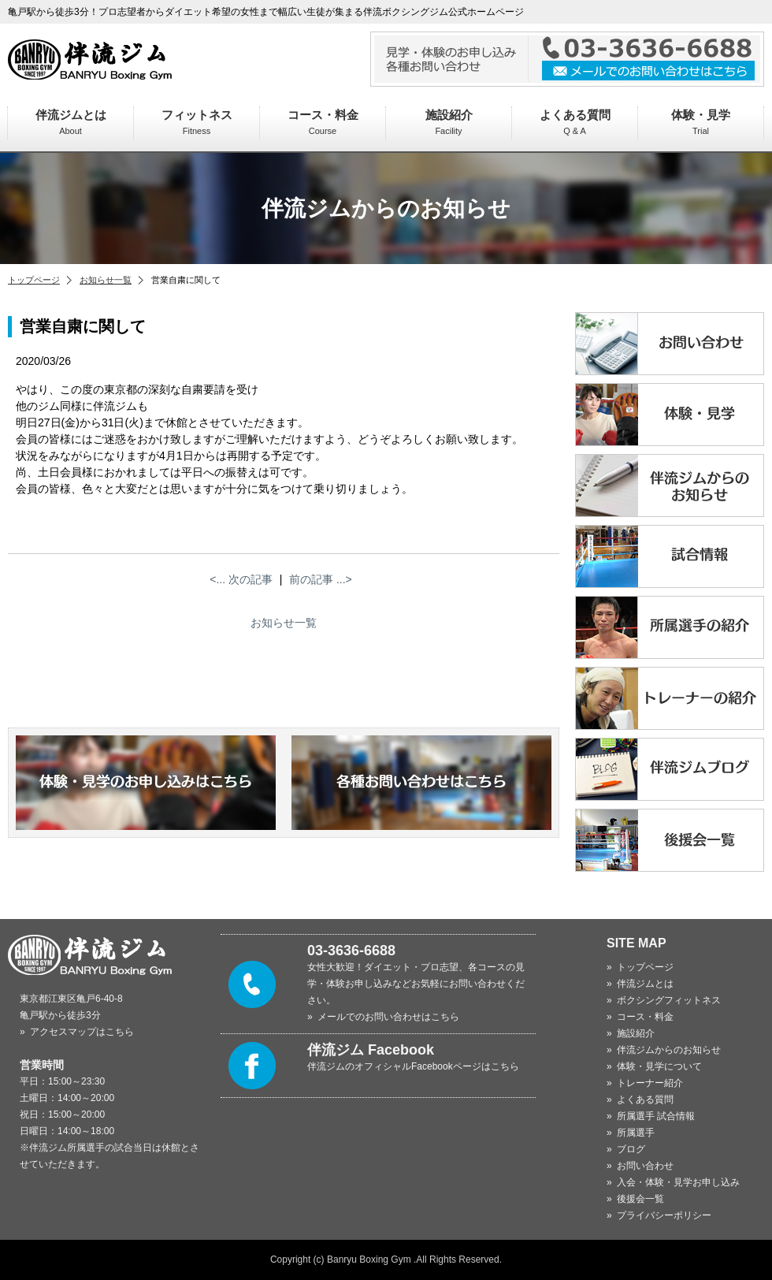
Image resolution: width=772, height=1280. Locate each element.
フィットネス (196, 122)
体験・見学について (659, 1066)
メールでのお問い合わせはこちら (388, 1016)
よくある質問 (575, 122)
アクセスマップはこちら (82, 1031)
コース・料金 (323, 122)
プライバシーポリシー (664, 1215)
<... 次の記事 (241, 579)
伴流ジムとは (70, 122)
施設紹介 (449, 122)
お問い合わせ (645, 1165)
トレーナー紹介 (650, 1082)
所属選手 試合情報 (656, 1116)
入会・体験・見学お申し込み (678, 1182)
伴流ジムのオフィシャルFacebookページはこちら (413, 1066)
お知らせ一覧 (106, 280)
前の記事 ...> (320, 579)
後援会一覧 (640, 1198)
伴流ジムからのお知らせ (669, 1049)
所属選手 (636, 1132)
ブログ (631, 1149)
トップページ (34, 280)
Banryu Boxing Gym (369, 1259)
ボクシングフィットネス (669, 1000)
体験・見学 (700, 122)
